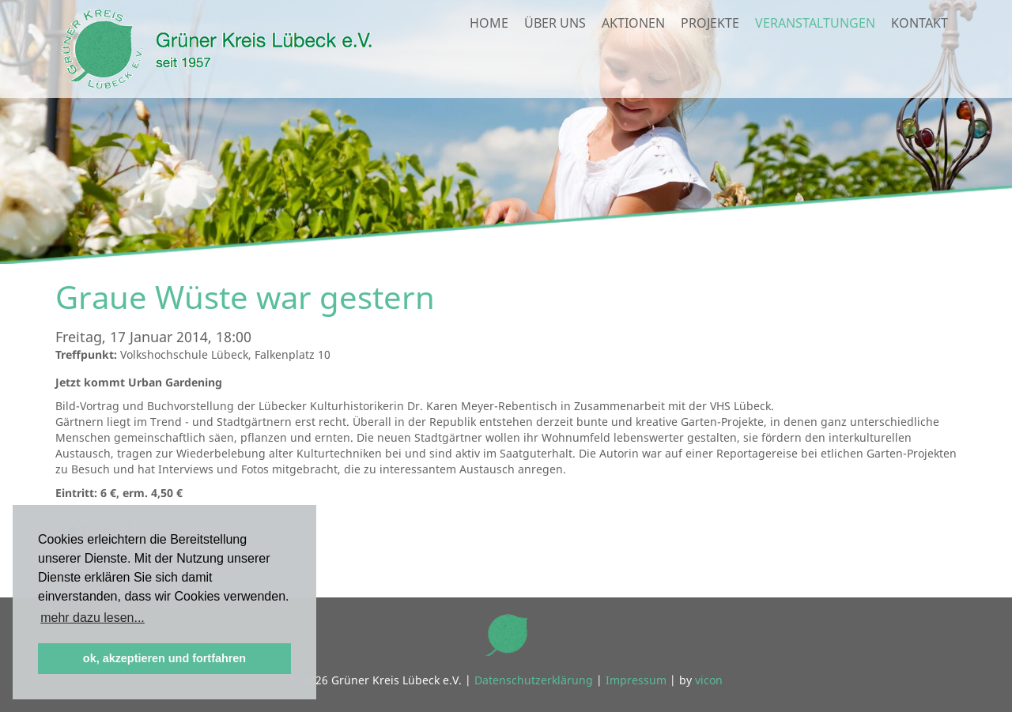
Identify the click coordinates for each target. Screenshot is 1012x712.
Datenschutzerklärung (533, 680)
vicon (709, 680)
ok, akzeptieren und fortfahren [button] (164, 658)
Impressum (636, 680)
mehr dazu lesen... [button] (92, 617)
